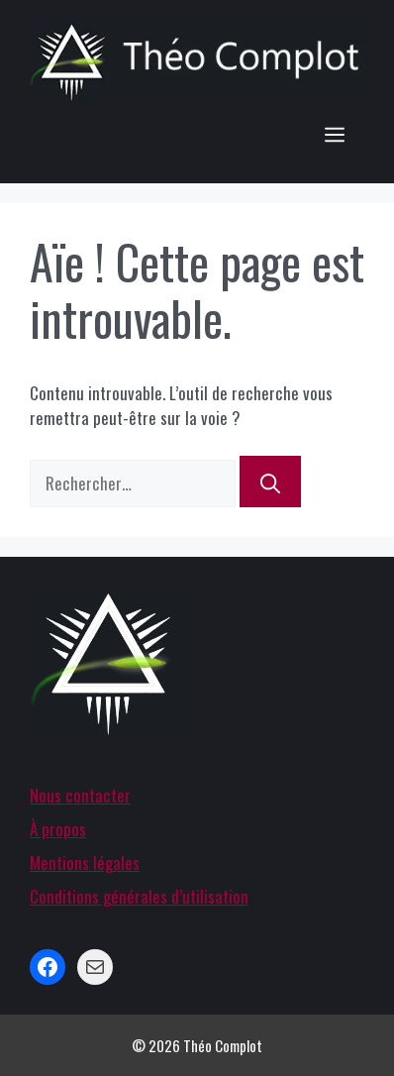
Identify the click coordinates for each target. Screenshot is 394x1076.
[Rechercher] (270, 481)
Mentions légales (85, 862)
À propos (58, 828)
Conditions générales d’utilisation (139, 896)
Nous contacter (80, 795)
